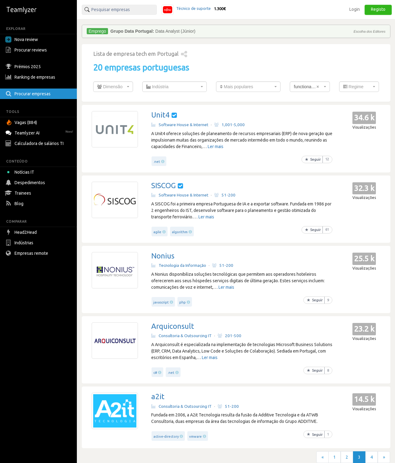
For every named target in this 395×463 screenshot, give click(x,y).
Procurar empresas (29, 93)
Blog (15, 203)
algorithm (180, 232)
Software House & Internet (179, 124)
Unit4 (160, 115)
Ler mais (215, 146)
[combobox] (113, 86)
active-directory (166, 436)
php (182, 302)
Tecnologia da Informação (178, 265)
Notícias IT (20, 172)
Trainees (19, 193)
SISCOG (163, 185)
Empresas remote (27, 253)
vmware (195, 436)
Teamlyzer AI (40, 132)
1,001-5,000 (229, 124)
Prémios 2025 (24, 66)
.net (156, 161)
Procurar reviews (27, 50)
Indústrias (20, 242)
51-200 (224, 194)
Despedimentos (26, 182)
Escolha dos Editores (369, 31)
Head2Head (22, 232)
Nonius (162, 256)
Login (354, 9)
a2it (157, 396)
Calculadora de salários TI (35, 143)
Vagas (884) (22, 122)
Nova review (21, 39)
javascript (161, 302)
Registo (378, 9)
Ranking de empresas (31, 77)
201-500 (229, 335)
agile (157, 232)
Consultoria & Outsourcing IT (181, 335)
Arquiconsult (172, 326)
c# (155, 372)
